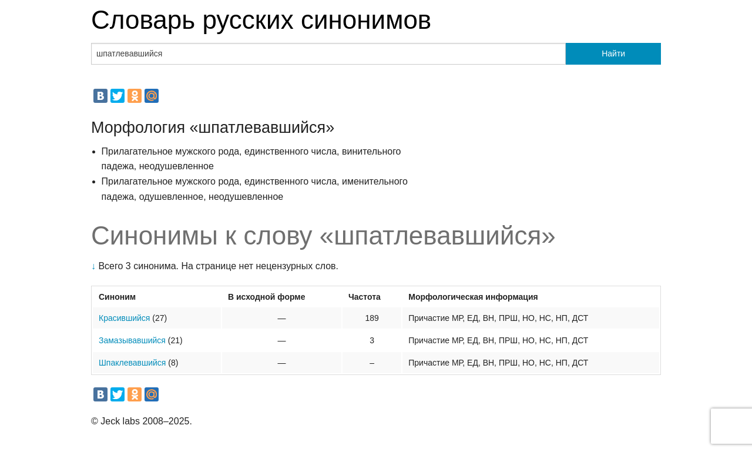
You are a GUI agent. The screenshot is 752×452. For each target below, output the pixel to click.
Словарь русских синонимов (261, 19)
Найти (613, 53)
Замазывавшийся (132, 340)
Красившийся (124, 318)
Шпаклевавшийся (132, 362)
